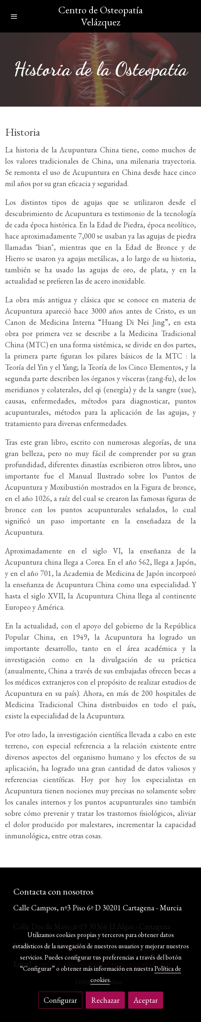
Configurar (60, 1000)
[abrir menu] (14, 16)
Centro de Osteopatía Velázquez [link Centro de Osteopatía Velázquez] (100, 16)
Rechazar (105, 1000)
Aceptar (146, 1000)
